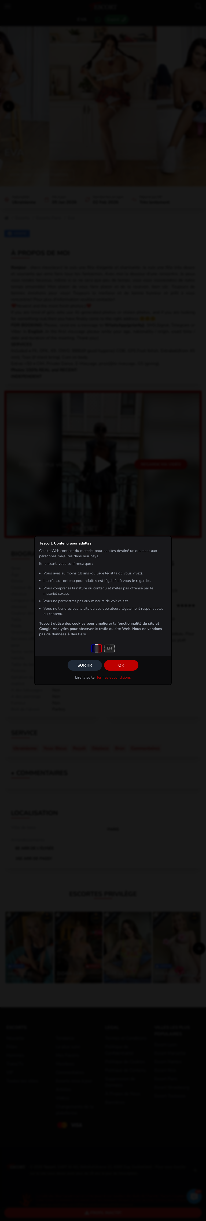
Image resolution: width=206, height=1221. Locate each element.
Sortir (85, 665)
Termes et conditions (113, 677)
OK (121, 665)
